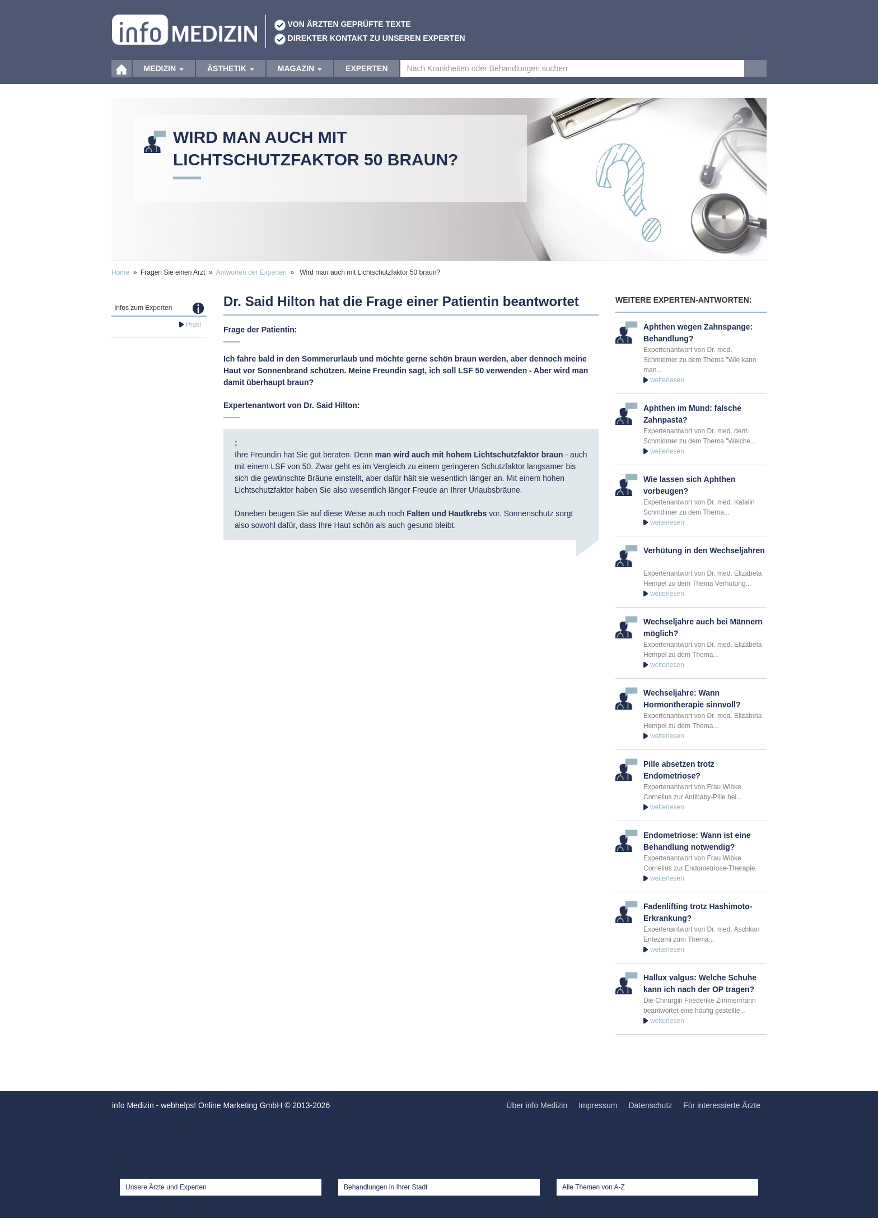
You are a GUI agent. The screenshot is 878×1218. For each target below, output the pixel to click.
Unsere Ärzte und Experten (166, 1187)
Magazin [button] (300, 72)
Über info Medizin (536, 1105)
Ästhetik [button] (230, 72)
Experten (366, 72)
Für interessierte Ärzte (721, 1105)
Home (120, 272)
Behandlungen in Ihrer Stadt (385, 1187)
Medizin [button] (164, 72)
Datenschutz (650, 1105)
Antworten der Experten (251, 272)
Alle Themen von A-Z (593, 1187)
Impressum (597, 1105)
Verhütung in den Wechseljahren (704, 550)
